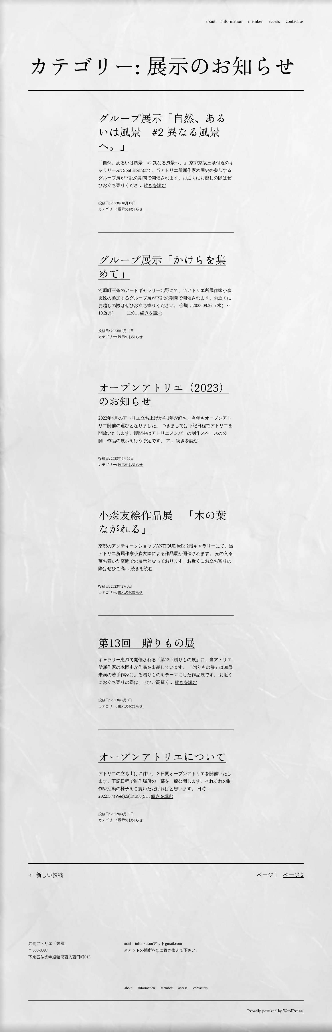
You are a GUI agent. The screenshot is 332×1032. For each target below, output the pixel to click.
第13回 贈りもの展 (146, 642)
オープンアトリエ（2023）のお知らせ (163, 393)
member (255, 21)
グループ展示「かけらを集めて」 (162, 266)
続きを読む (155, 185)
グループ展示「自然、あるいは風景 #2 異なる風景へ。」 (162, 131)
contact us (295, 21)
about (210, 21)
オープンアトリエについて (162, 756)
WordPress (293, 1010)
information (231, 21)
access (274, 21)
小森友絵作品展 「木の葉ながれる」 (162, 521)
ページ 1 (267, 875)
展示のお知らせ (130, 209)
